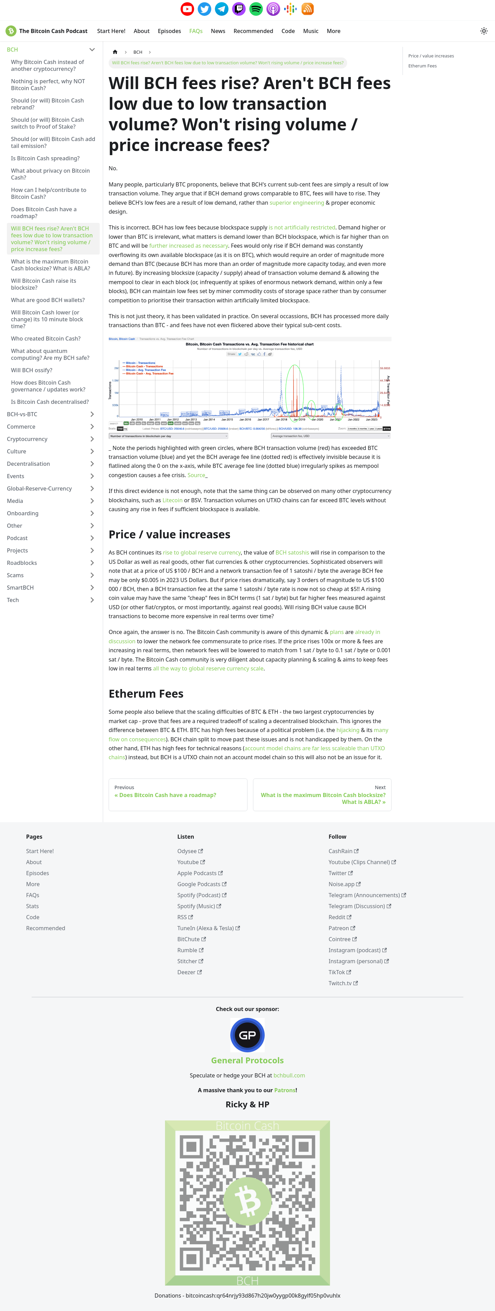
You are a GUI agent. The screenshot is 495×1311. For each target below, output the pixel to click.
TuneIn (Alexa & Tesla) (208, 928)
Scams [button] (15, 575)
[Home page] (115, 52)
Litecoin (173, 500)
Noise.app (345, 884)
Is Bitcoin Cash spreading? (45, 158)
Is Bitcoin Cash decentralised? (50, 402)
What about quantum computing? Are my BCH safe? (50, 354)
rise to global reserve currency (202, 552)
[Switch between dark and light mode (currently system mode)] (484, 30)
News (218, 31)
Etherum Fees (422, 66)
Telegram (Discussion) (360, 906)
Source (196, 475)
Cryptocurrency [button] (27, 439)
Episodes (169, 31)
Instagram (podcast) (358, 950)
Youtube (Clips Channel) (362, 862)
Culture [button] (16, 451)
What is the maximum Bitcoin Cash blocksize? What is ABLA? (50, 265)
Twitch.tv (343, 983)
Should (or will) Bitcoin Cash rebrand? (47, 104)
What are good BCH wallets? (48, 300)
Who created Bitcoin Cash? (45, 338)
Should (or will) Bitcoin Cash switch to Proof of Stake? (47, 123)
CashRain (344, 851)
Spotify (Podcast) (202, 895)
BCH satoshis (292, 552)
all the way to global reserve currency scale (208, 668)
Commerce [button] (21, 426)
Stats (32, 906)
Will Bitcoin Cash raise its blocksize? (43, 284)
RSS (185, 917)
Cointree (343, 939)
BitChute (191, 939)
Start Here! (111, 31)
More (334, 31)
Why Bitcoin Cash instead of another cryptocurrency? (47, 65)
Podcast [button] (17, 538)
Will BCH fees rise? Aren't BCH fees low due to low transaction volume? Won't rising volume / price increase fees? (52, 239)
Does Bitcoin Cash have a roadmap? (44, 212)
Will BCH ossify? (31, 370)
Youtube (191, 862)
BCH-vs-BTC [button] (22, 414)
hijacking (348, 730)
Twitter (341, 873)
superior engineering (297, 202)
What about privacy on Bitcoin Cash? (50, 174)
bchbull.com (289, 1075)
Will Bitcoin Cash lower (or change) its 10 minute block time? (47, 319)
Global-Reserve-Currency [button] (39, 488)
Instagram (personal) (359, 961)
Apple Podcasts (200, 873)
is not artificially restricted (302, 227)
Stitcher (190, 961)
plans (337, 632)
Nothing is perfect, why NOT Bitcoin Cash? (48, 84)
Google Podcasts (202, 884)
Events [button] (15, 476)
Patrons (285, 1090)
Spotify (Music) (199, 906)
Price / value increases (431, 56)
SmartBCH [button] (20, 587)
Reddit (340, 917)
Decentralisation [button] (28, 464)
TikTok (340, 972)
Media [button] (15, 501)
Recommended (253, 31)
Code (288, 31)
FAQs (196, 31)
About (142, 31)
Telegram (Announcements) (367, 895)
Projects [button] (17, 550)
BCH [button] (12, 49)
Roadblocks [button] (22, 563)
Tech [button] (13, 600)
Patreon (342, 928)
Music (311, 31)
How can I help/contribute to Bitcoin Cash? (48, 193)
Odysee (190, 851)
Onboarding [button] (22, 513)
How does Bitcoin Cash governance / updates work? (48, 386)
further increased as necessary (188, 245)
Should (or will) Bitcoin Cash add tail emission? (53, 142)
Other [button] (14, 525)
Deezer (189, 972)
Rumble (190, 950)
